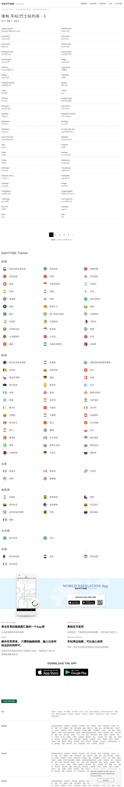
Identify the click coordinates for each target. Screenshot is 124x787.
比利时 (100, 732)
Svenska (114, 714)
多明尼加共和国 (112, 741)
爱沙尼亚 (66, 735)
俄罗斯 (105, 739)
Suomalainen (100, 714)
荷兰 (106, 737)
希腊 (100, 735)
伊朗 (56, 728)
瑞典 (70, 739)
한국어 (81, 711)
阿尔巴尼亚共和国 (68, 732)
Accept (105, 780)
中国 (87, 726)
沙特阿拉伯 (77, 730)
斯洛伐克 (85, 739)
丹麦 (60, 735)
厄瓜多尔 (103, 741)
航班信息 (103, 3)
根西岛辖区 (93, 735)
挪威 (110, 737)
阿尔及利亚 (81, 743)
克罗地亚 (112, 735)
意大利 (63, 737)
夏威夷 (64, 741)
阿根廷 (70, 741)
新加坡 (84, 730)
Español (84, 714)
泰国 (89, 730)
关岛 (75, 743)
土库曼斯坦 (96, 730)
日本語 (53, 711)
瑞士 (112, 732)
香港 (99, 726)
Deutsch (77, 714)
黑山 (94, 737)
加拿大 (111, 739)
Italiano (91, 714)
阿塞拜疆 (74, 726)
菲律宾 (57, 730)
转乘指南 (84, 3)
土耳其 (104, 730)
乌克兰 (99, 739)
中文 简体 (75, 711)
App (110, 3)
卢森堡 (74, 737)
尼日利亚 (101, 743)
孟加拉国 (81, 726)
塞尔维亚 (65, 739)
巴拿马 (53, 741)
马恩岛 (57, 737)
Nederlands (55, 716)
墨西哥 (117, 739)
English (59, 711)
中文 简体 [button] (118, 3)
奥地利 (78, 732)
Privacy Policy (96, 776)
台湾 (108, 730)
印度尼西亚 (106, 726)
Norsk (107, 714)
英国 (87, 735)
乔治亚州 (93, 726)
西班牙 (73, 735)
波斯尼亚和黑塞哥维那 (89, 732)
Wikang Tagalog (61, 714)
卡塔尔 (70, 730)
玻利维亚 (76, 741)
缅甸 (96, 728)
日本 (60, 728)
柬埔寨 (66, 728)
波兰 (115, 737)
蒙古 (100, 728)
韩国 (71, 728)
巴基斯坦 (63, 730)
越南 (113, 730)
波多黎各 (95, 741)
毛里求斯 (94, 743)
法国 (82, 735)
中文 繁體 (67, 711)
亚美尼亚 (67, 726)
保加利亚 (106, 732)
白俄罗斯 (92, 739)
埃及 (88, 743)
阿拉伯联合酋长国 (57, 726)
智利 (82, 741)
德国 (56, 735)
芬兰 (78, 735)
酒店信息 (93, 3)
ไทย (86, 711)
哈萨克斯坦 (77, 728)
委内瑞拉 (57, 743)
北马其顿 (100, 737)
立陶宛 (68, 737)
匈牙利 (106, 735)
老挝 (84, 728)
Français (70, 714)
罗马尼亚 (57, 739)
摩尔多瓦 (88, 737)
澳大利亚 (69, 743)
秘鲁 (63, 743)
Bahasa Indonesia (107, 711)
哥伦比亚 (88, 741)
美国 (58, 741)
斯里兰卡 (90, 728)
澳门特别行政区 (108, 728)
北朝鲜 (59, 732)
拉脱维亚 (81, 737)
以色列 (113, 726)
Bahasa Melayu (94, 711)
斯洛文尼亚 (77, 739)
